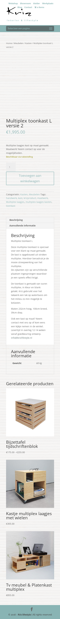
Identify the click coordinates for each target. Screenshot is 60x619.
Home (9, 43)
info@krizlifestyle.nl (21, 337)
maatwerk (42, 198)
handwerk (11, 198)
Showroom (25, 3)
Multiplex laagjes (15, 201)
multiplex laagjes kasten (39, 201)
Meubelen (18, 43)
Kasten (28, 43)
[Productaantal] (11, 167)
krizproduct (30, 198)
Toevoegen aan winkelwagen (30, 178)
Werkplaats (47, 3)
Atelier (36, 3)
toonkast (10, 205)
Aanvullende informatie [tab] (22, 225)
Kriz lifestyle (24, 614)
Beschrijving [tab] (16, 219)
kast (20, 198)
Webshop (13, 3)
